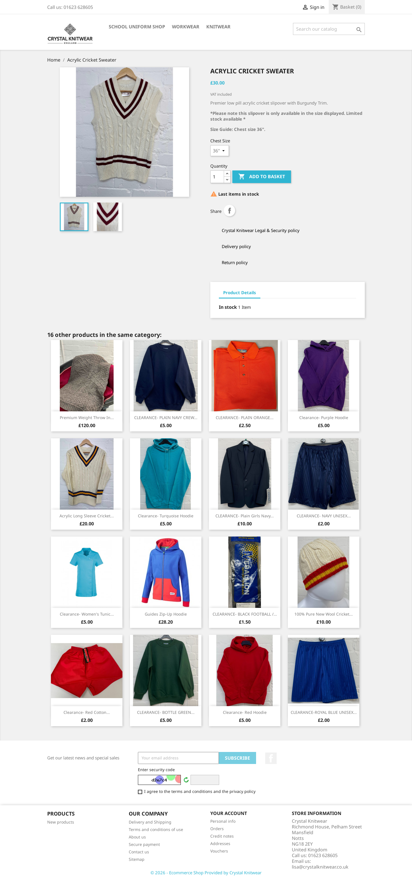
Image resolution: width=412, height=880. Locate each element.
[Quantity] (217, 176)
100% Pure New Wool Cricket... (323, 614)
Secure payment (144, 844)
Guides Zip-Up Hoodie (166, 614)
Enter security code (156, 769)
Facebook (271, 758)
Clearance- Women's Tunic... (87, 614)
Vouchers (219, 851)
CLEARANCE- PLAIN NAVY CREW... (165, 417)
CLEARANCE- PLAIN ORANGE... (245, 417)
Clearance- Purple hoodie (323, 417)
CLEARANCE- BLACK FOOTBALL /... (245, 614)
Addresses (220, 843)
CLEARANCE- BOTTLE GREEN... (166, 712)
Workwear (185, 26)
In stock (228, 307)
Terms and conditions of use (156, 829)
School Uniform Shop (137, 26)
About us (137, 837)
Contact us (139, 852)
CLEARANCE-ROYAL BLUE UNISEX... (324, 712)
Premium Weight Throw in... (87, 417)
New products (60, 822)
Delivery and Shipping (150, 822)
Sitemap (136, 859)
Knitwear (218, 26)
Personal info (222, 821)
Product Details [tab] (239, 292)
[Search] (329, 29)
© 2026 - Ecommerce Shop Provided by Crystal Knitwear (206, 872)
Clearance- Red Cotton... (87, 712)
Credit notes (222, 836)
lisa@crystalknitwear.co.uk (320, 867)
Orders (217, 828)
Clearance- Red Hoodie (245, 712)
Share (229, 210)
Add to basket (261, 176)
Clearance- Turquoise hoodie (165, 515)
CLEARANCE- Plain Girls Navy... (244, 515)
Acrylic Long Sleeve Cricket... (87, 515)
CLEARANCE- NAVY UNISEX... (324, 515)
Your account (228, 813)
